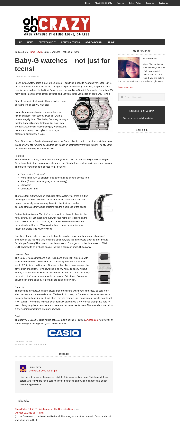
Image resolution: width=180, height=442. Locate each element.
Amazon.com (91, 320)
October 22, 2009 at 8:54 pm (43, 370)
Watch (43, 344)
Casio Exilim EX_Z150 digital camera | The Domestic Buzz (44, 409)
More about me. (125, 87)
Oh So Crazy (64, 26)
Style (29, 342)
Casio (30, 344)
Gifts (36, 344)
